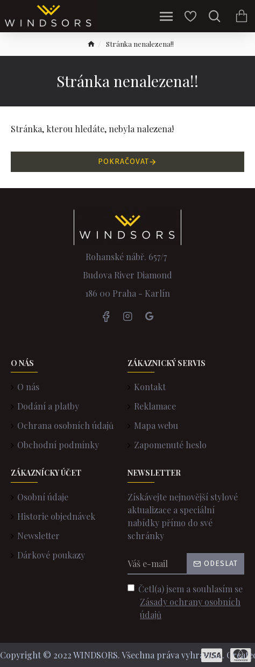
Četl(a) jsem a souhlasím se (186, 602)
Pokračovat (123, 161)
